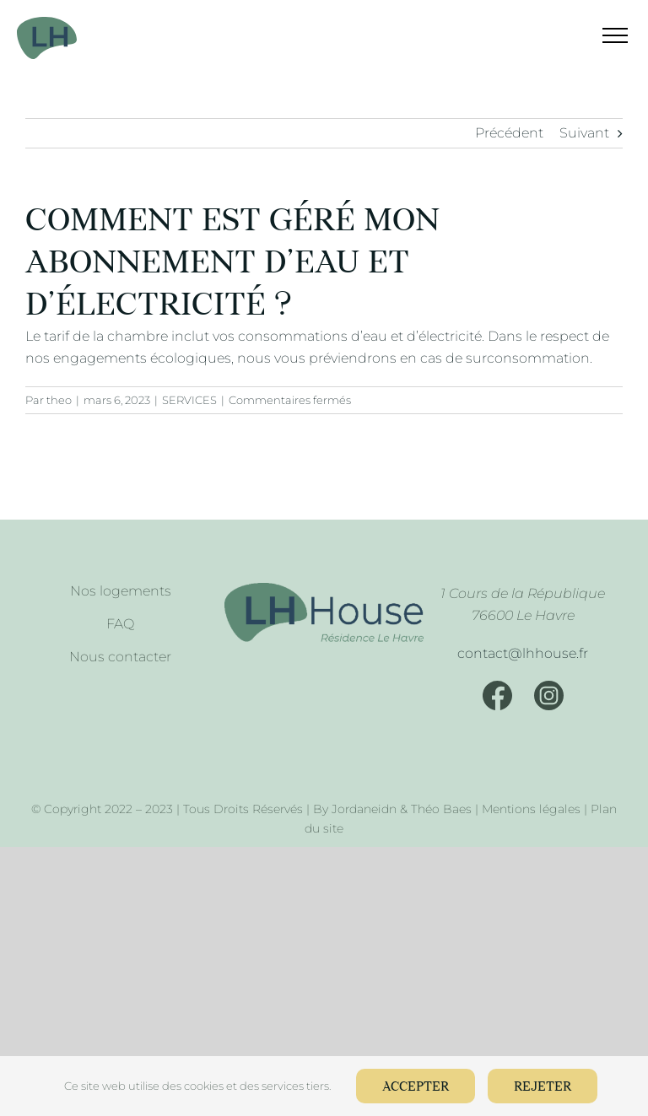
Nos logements (120, 591)
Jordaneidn (364, 809)
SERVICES (189, 400)
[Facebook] (497, 695)
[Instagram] (549, 695)
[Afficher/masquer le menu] (604, 35)
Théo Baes (441, 809)
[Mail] (523, 654)
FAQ (120, 624)
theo (59, 400)
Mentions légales (531, 809)
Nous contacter (120, 657)
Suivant (584, 133)
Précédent (509, 133)
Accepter (415, 1087)
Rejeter (542, 1087)
